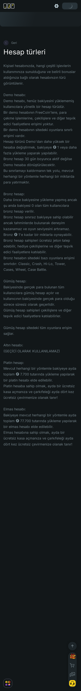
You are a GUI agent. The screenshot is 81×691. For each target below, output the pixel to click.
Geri (10, 42)
